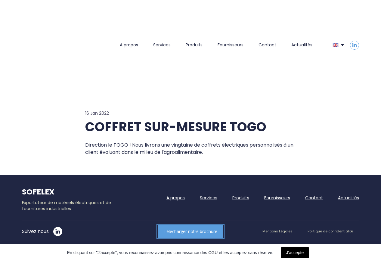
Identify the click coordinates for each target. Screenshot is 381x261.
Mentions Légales (277, 231)
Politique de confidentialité (330, 231)
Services (162, 45)
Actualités (301, 45)
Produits (194, 45)
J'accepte (295, 252)
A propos (129, 45)
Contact (267, 45)
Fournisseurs (230, 45)
